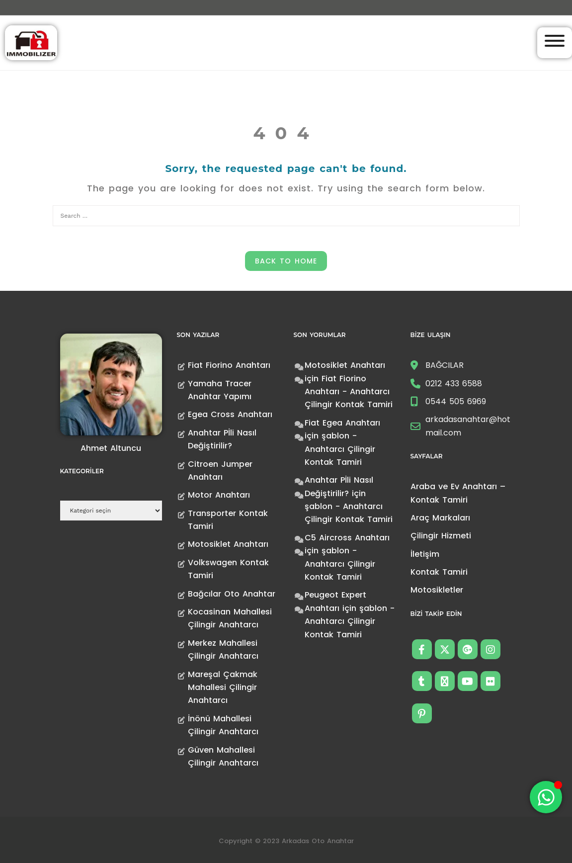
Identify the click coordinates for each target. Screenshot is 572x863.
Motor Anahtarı (219, 495)
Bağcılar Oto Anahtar (231, 594)
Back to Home (286, 261)
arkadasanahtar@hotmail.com (467, 426)
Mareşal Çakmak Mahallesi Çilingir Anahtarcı (222, 687)
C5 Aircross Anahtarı (347, 537)
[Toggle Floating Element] (546, 797)
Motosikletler (436, 590)
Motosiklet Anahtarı (228, 544)
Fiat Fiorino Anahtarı (229, 365)
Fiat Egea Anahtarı (342, 423)
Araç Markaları (440, 517)
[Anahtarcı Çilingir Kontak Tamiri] (31, 42)
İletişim (424, 554)
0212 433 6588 (453, 383)
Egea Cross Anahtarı (230, 414)
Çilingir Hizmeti (440, 535)
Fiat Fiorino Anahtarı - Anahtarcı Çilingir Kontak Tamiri (349, 392)
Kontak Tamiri (439, 572)
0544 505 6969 (455, 401)
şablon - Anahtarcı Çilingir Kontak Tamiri (340, 449)
